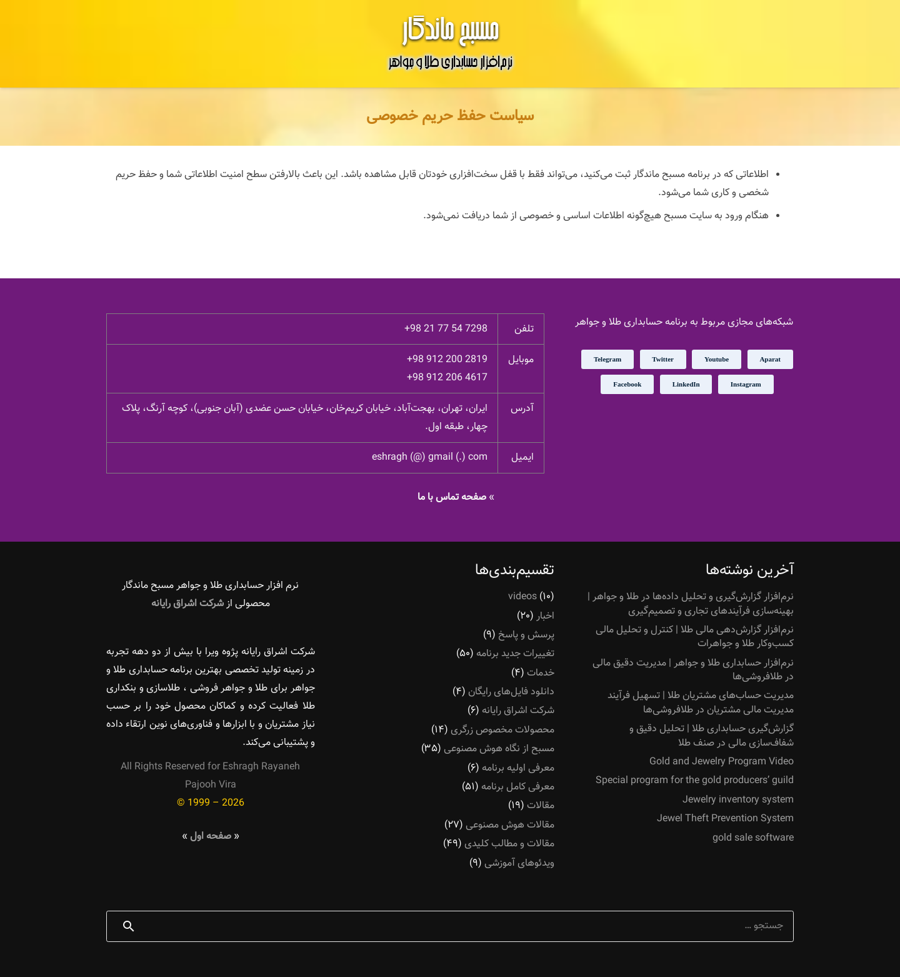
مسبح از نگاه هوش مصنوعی (499, 749)
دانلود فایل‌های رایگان (511, 692)
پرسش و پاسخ (526, 635)
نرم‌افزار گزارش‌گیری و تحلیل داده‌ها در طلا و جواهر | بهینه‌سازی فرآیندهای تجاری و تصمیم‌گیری (691, 604)
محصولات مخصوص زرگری (502, 730)
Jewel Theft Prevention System (725, 819)
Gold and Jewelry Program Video (721, 762)
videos (522, 597)
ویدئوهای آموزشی (519, 863)
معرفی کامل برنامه (517, 787)
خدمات (540, 673)
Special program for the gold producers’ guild (695, 781)
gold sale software (753, 838)
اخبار (545, 616)
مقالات (540, 806)
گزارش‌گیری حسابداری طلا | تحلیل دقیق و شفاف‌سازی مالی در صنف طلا (711, 736)
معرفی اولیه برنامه (518, 768)
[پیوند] (450, 44)
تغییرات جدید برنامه (515, 654)
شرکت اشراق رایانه (518, 711)
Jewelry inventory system (738, 800)
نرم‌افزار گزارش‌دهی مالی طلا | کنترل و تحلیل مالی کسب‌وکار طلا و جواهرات (695, 637)
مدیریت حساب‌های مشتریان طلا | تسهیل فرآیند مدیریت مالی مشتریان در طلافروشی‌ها (701, 702)
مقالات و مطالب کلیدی (509, 844)
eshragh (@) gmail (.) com (430, 457)
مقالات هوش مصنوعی (510, 825)
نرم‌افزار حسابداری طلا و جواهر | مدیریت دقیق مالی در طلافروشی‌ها (693, 670)
